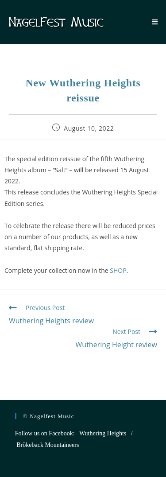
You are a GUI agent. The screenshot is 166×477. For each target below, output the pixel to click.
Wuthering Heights (102, 433)
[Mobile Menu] (155, 22)
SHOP (118, 270)
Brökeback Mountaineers (47, 445)
